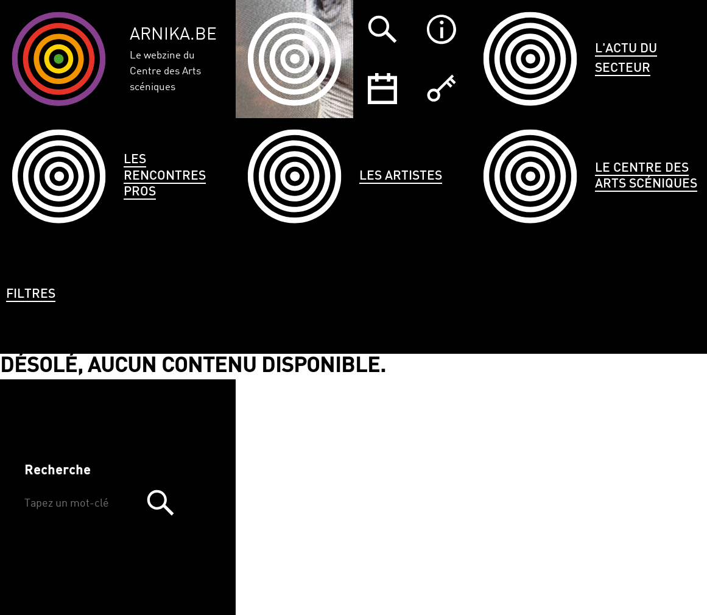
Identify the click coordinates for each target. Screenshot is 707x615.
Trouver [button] (160, 502)
